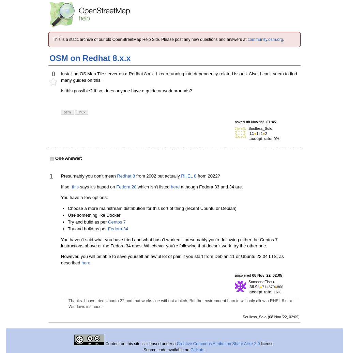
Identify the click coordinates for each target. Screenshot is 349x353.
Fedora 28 (126, 186)
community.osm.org (265, 39)
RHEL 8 (188, 176)
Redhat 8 (126, 176)
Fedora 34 (118, 228)
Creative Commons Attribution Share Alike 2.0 (218, 343)
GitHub (197, 350)
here (175, 186)
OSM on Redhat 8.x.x (90, 58)
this (75, 186)
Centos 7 (117, 222)
